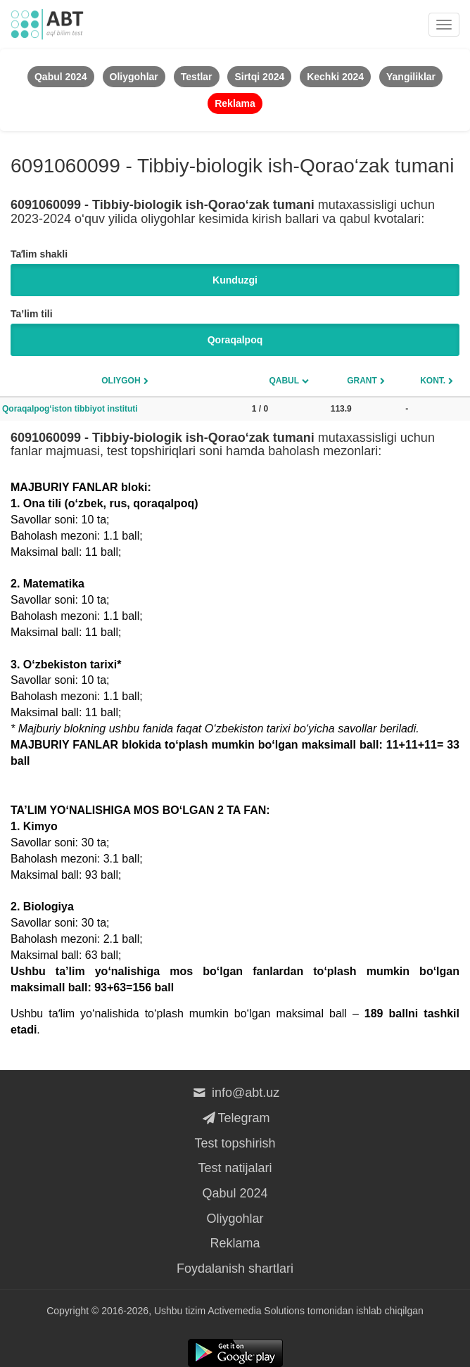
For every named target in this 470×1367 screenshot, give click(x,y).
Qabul (284, 381)
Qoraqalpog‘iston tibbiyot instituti (70, 409)
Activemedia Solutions (256, 1310)
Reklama (235, 1243)
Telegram (234, 1118)
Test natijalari (235, 1168)
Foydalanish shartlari (235, 1268)
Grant (362, 381)
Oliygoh (120, 381)
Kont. (432, 381)
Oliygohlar (234, 1219)
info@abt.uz (235, 1093)
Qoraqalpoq (235, 339)
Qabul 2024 (234, 1193)
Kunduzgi (235, 280)
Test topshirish (234, 1143)
